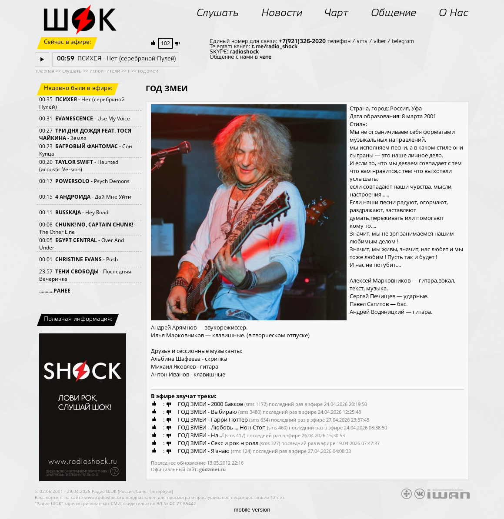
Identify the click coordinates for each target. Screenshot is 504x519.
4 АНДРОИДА (72, 196)
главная (45, 70)
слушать (72, 70)
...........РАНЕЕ (54, 290)
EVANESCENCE (74, 118)
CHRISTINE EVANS (78, 259)
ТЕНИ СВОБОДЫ (77, 271)
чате (265, 57)
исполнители (105, 70)
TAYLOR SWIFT (74, 162)
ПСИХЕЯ (66, 99)
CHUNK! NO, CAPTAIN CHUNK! (94, 224)
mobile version (252, 509)
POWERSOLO (72, 181)
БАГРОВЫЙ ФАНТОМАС (86, 146)
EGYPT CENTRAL (76, 240)
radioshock (244, 52)
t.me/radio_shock (274, 46)
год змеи (148, 70)
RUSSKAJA (68, 212)
